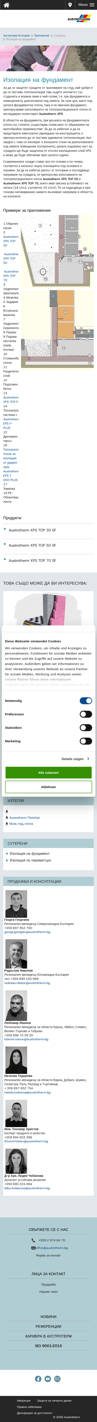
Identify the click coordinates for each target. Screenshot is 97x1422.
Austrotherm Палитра (24, 818)
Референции (48, 1326)
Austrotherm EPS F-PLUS (12, 423)
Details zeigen (73, 759)
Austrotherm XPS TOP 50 (12, 258)
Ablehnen (48, 787)
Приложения (41, 35)
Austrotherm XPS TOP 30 (12, 241)
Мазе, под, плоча (21, 824)
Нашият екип (48, 1292)
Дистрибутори (70, 5)
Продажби (48, 1284)
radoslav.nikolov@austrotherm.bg (27, 983)
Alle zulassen (48, 772)
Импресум (24, 1400)
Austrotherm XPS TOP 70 (12, 276)
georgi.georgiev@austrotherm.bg (27, 932)
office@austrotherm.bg (52, 1248)
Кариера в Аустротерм (48, 1336)
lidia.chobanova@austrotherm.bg (27, 1188)
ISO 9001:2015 (48, 1345)
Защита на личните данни (54, 1400)
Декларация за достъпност (35, 1413)
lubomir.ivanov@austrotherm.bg (26, 1039)
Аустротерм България (16, 35)
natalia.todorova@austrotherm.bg (27, 1092)
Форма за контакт (48, 1255)
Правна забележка (29, 1407)
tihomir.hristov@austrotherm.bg (26, 1141)
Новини (49, 1316)
